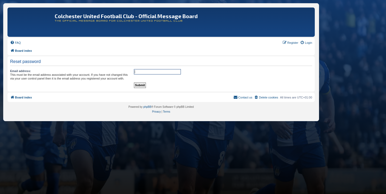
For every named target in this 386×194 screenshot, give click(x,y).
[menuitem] (15, 42)
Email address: (20, 71)
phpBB (147, 106)
